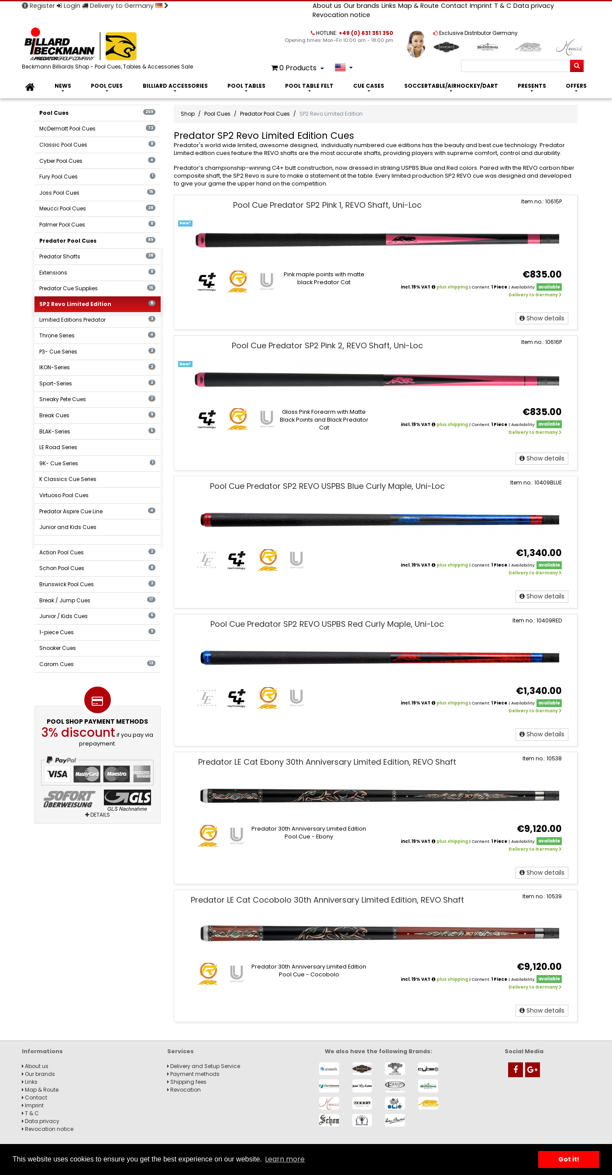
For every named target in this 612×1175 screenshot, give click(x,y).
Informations (42, 1051)
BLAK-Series (97, 431)
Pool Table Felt (309, 85)
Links (389, 5)
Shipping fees (186, 1082)
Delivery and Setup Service (203, 1066)
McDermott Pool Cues (97, 128)
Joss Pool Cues (97, 192)
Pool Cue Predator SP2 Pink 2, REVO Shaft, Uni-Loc (327, 345)
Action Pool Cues (97, 552)
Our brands (361, 5)
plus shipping (452, 287)
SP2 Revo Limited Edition (97, 304)
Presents (532, 85)
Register (38, 5)
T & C (502, 5)
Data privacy (533, 5)
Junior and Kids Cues (67, 527)
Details (97, 814)
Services (180, 1051)
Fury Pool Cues (97, 176)
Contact (454, 5)
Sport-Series (97, 383)
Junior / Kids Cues (97, 616)
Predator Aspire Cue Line (97, 511)
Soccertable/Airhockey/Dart (451, 85)
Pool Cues (107, 85)
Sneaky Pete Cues (97, 399)
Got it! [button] (568, 1159)
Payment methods (193, 1074)
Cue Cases (368, 85)
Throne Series (97, 335)
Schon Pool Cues (97, 568)
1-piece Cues (97, 632)
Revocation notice (341, 14)
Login (68, 5)
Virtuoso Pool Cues (64, 495)
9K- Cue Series (97, 463)
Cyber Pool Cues (97, 161)
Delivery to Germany (125, 5)
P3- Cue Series (97, 351)
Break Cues (97, 415)
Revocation (184, 1089)
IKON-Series (97, 367)
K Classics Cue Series (67, 479)
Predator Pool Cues (97, 240)
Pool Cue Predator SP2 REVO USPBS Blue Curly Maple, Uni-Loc (327, 486)
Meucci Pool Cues (97, 208)
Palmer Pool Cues (97, 224)
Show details (541, 318)
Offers (576, 85)
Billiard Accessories (175, 85)
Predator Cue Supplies (97, 288)
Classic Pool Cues (97, 144)
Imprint (481, 5)
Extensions (97, 272)
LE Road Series (58, 447)
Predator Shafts (97, 256)
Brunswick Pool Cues (97, 584)
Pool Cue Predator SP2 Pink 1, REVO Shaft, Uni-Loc (327, 204)
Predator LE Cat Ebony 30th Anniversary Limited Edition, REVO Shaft (327, 761)
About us (327, 5)
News (63, 85)
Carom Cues (97, 664)
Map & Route (418, 5)
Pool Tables (246, 85)
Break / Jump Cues (97, 600)
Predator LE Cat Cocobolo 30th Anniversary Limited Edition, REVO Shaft (327, 899)
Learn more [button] (285, 1159)
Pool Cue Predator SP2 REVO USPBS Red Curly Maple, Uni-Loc (327, 623)
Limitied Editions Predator (97, 319)
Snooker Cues (57, 648)
